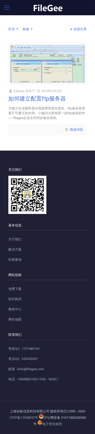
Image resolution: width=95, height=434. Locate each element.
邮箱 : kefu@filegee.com (26, 369)
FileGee (19, 91)
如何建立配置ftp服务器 (37, 98)
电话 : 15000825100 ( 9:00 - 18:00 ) (33, 379)
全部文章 (78, 29)
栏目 (14, 29)
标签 (28, 29)
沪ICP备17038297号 (23, 417)
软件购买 (15, 299)
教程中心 (15, 309)
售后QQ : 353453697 (23, 359)
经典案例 (15, 260)
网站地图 (15, 319)
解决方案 (15, 249)
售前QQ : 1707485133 (24, 349)
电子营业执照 (49, 424)
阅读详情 (76, 130)
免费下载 (15, 289)
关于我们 (15, 239)
